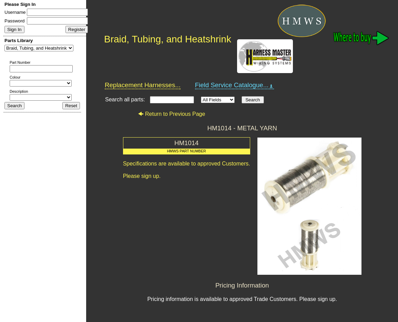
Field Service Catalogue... (234, 85)
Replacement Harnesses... (143, 85)
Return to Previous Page (171, 114)
